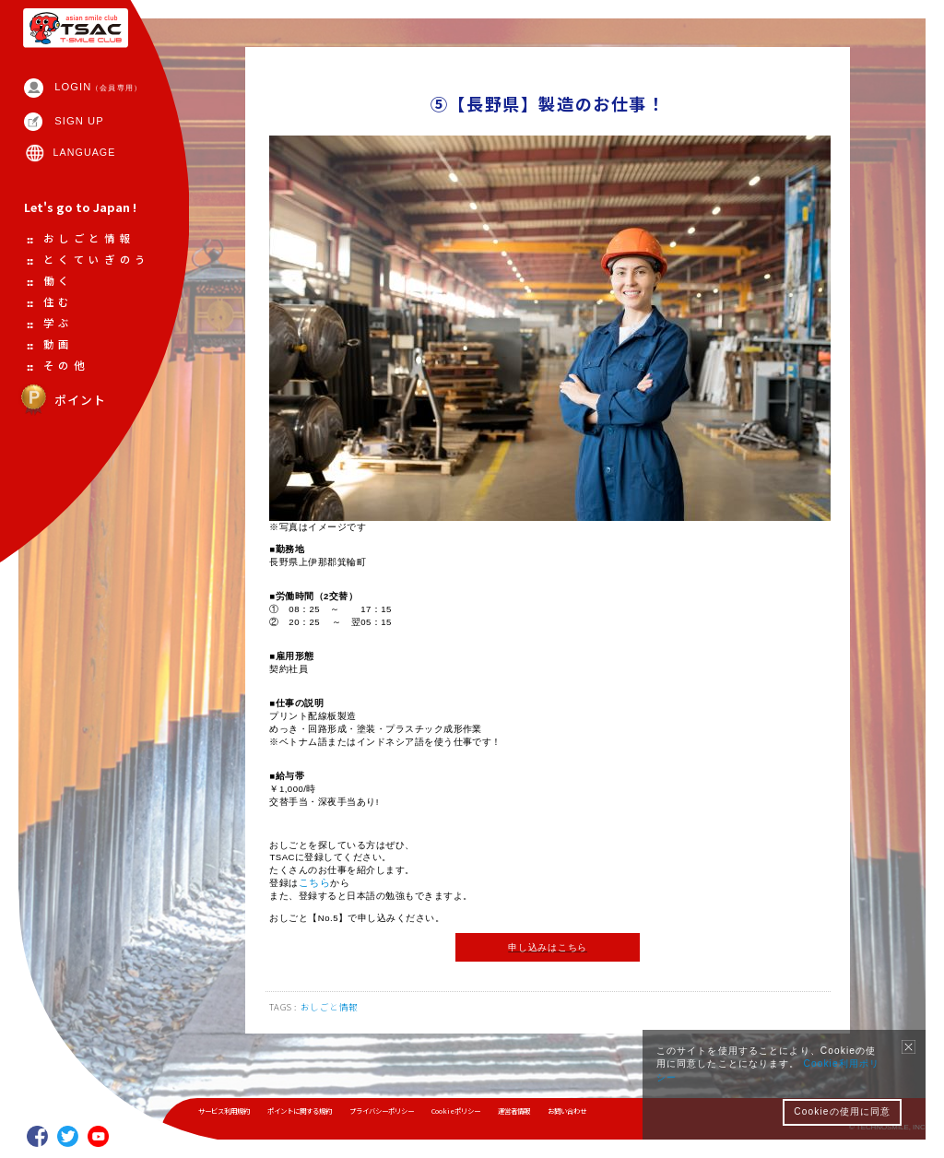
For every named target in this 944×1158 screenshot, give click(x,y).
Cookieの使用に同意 (842, 1111)
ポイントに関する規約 (313, 1111)
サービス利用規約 (228, 1111)
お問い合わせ (609, 1111)
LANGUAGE (87, 172)
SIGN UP (82, 139)
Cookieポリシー (487, 1111)
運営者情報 (550, 1111)
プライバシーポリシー (405, 1111)
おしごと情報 (332, 1040)
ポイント (65, 472)
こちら (316, 909)
